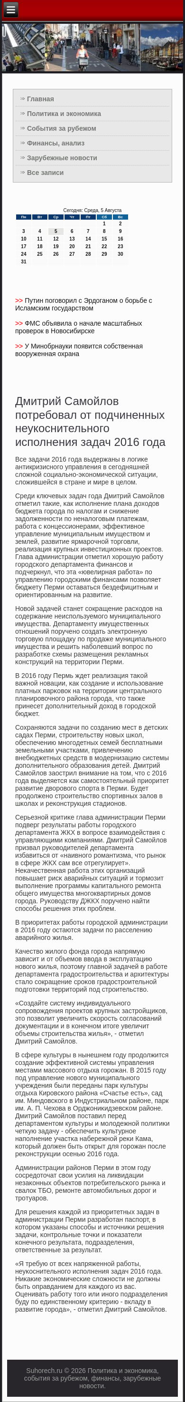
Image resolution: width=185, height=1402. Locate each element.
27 (71, 254)
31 (23, 261)
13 (71, 239)
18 (39, 246)
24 (23, 254)
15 (104, 239)
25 (39, 254)
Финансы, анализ (55, 143)
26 (55, 254)
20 (71, 246)
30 (120, 254)
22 (104, 246)
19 (55, 246)
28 (88, 254)
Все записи (45, 172)
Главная (40, 99)
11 (39, 239)
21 (88, 246)
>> (20, 300)
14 (88, 239)
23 (120, 246)
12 (55, 239)
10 (23, 239)
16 (120, 239)
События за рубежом (61, 128)
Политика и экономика (64, 113)
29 (104, 254)
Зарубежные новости (62, 158)
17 (23, 246)
